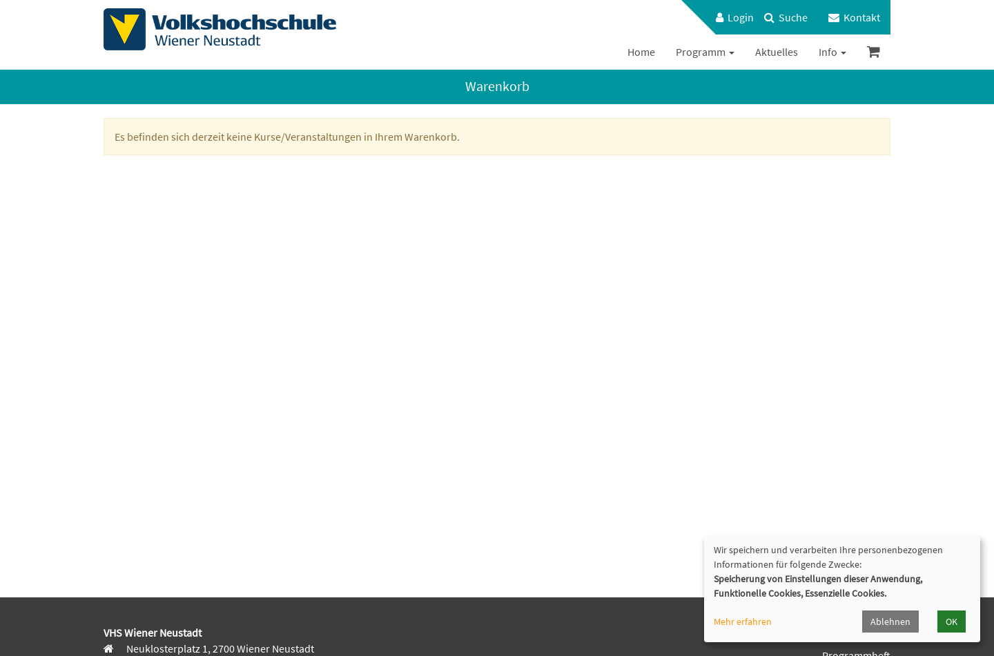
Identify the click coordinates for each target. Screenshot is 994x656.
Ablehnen (890, 621)
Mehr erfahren (743, 621)
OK (951, 621)
